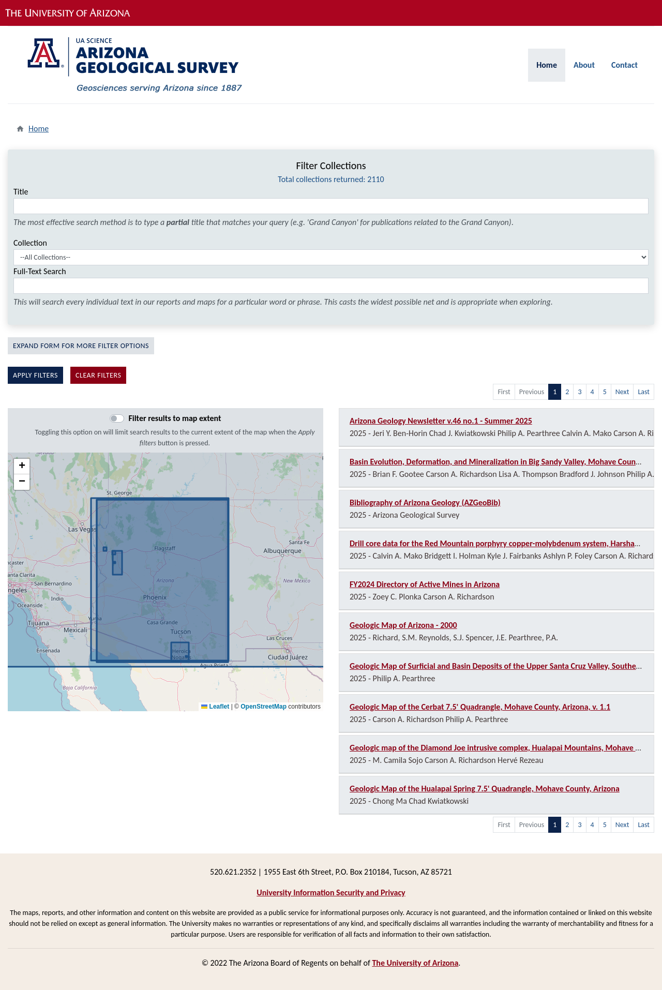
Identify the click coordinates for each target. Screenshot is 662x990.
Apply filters (35, 375)
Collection (30, 243)
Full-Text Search (39, 271)
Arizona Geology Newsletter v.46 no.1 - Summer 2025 (441, 421)
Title (20, 192)
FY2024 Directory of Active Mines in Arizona (425, 584)
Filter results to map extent (174, 418)
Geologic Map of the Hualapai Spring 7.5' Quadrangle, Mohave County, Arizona (485, 788)
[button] (21, 466)
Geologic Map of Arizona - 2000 (403, 625)
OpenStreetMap (263, 706)
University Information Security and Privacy (331, 892)
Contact (624, 65)
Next (622, 391)
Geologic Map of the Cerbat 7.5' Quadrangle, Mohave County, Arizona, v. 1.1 (480, 707)
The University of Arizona (415, 963)
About (584, 65)
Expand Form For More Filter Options (81, 345)
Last (644, 391)
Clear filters (99, 375)
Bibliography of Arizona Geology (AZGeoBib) (425, 502)
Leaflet (215, 706)
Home (546, 65)
